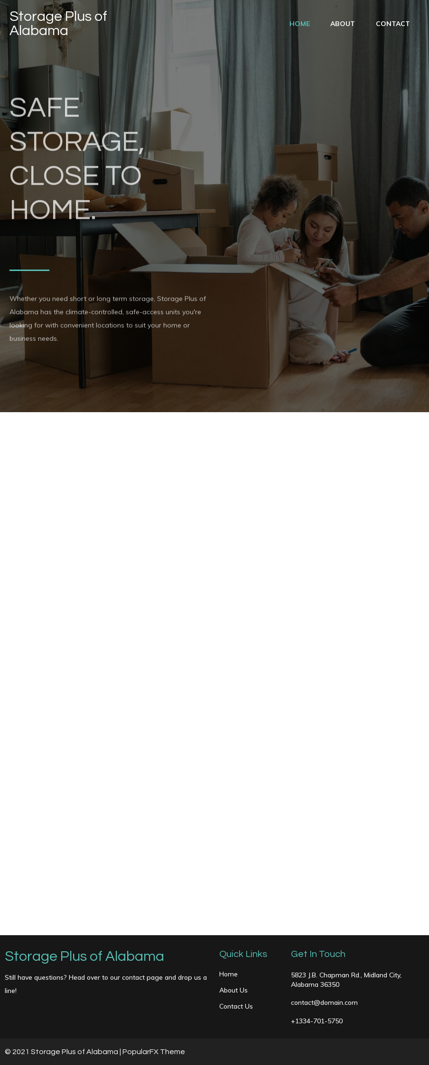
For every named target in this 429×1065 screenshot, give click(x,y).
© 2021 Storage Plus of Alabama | (63, 1052)
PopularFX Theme (153, 1052)
